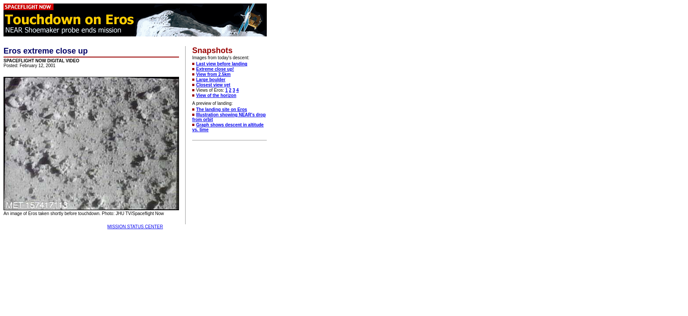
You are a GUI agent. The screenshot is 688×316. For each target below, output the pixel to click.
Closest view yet (213, 85)
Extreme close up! (215, 69)
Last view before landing (221, 63)
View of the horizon (216, 95)
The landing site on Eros (221, 109)
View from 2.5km (213, 74)
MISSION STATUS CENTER (135, 226)
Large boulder (211, 79)
